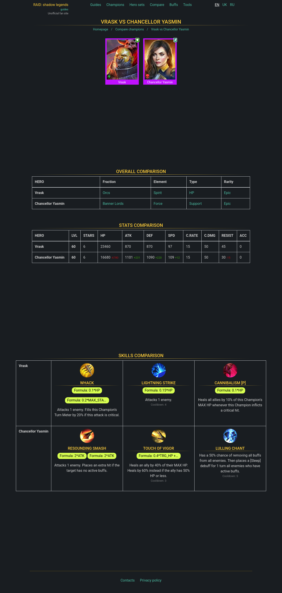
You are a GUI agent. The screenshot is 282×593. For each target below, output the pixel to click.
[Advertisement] (141, 123)
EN (217, 5)
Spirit (158, 193)
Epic (227, 193)
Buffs (173, 5)
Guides (95, 5)
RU (232, 5)
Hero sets (137, 5)
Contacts (128, 580)
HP (191, 193)
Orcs (106, 193)
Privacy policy (150, 580)
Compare (157, 5)
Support (195, 203)
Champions (115, 5)
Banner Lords (113, 203)
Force (158, 203)
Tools (187, 5)
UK (224, 5)
